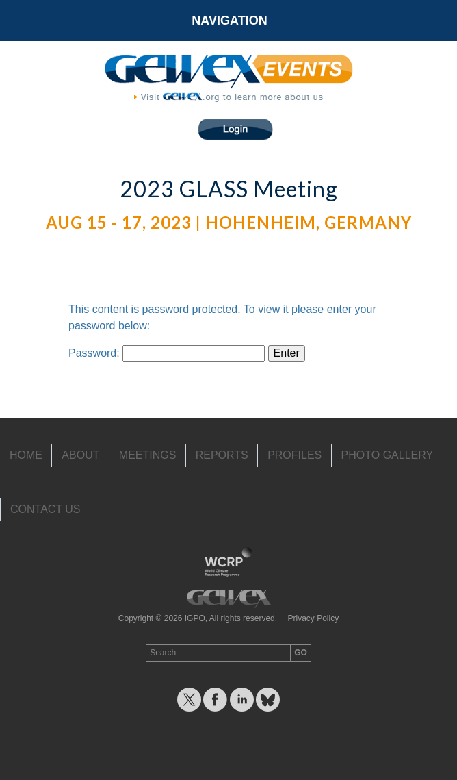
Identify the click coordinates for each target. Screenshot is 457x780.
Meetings (148, 455)
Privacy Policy (313, 618)
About (80, 455)
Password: (166, 353)
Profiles (294, 455)
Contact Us (45, 509)
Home (26, 455)
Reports (222, 455)
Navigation (229, 20)
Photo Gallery (387, 455)
